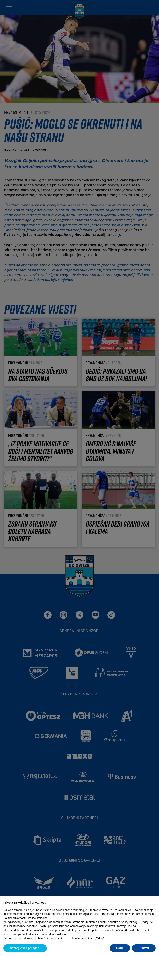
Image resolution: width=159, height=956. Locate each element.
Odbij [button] (120, 948)
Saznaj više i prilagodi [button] (25, 948)
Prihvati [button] (144, 948)
